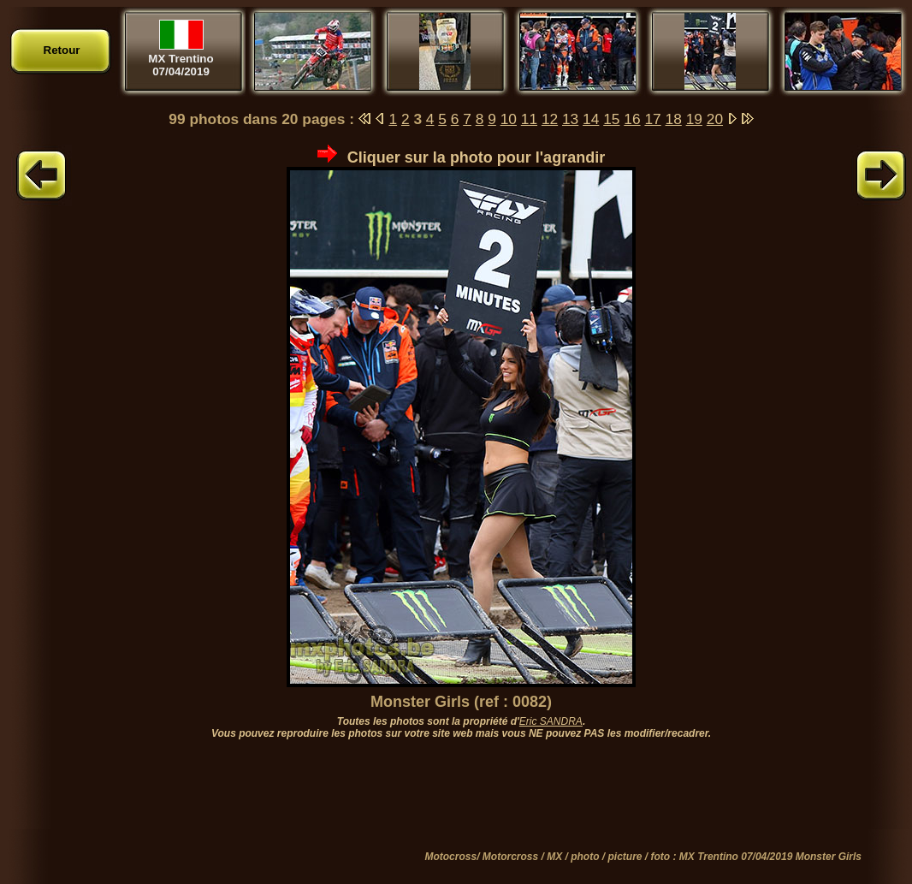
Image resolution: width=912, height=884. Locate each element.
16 (632, 119)
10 (508, 119)
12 (550, 119)
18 (674, 119)
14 (591, 119)
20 (715, 119)
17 (652, 119)
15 (611, 119)
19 (694, 119)
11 (529, 119)
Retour (62, 50)
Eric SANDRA (551, 721)
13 (570, 119)
